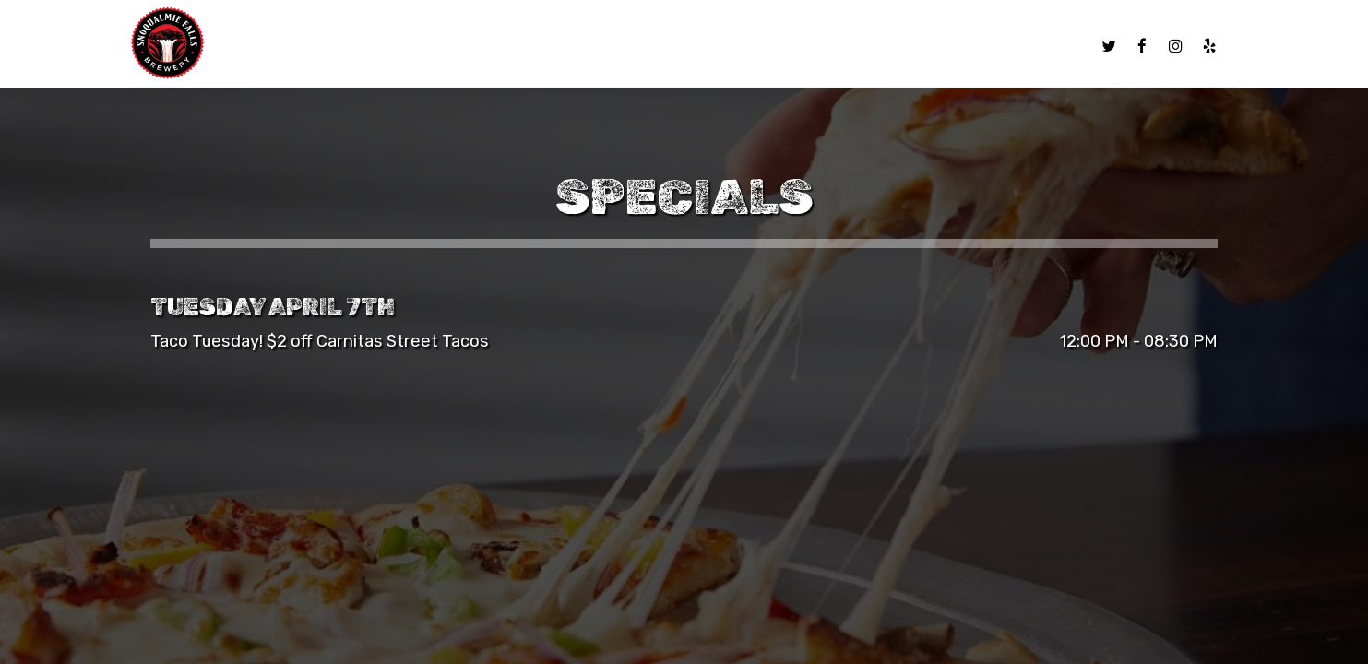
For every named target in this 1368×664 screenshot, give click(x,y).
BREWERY (732, 46)
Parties (892, 46)
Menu (572, 46)
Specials (813, 46)
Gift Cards (978, 46)
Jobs (1055, 46)
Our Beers (645, 46)
